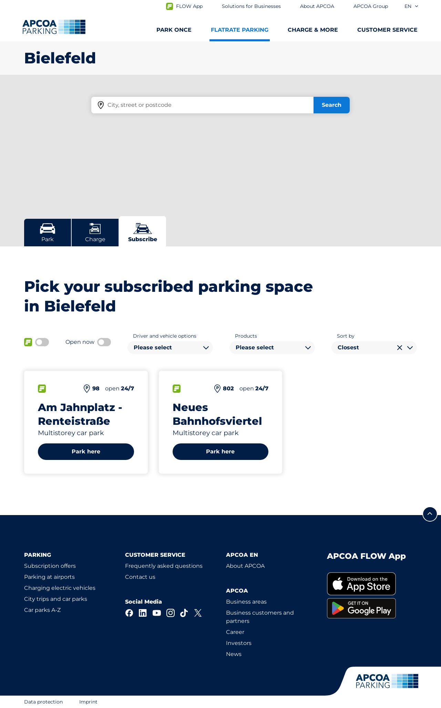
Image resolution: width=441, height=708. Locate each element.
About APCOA (245, 566)
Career (235, 632)
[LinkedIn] (143, 613)
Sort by (346, 336)
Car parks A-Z (42, 610)
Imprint (88, 702)
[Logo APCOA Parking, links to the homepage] (54, 26)
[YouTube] (157, 613)
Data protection (43, 702)
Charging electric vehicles (59, 588)
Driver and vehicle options (164, 336)
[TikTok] (184, 613)
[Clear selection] (400, 347)
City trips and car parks (55, 599)
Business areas (246, 601)
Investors (239, 643)
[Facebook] (129, 613)
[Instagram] (170, 613)
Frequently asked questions (164, 566)
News (234, 654)
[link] (372, 583)
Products (246, 336)
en (411, 6)
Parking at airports (49, 577)
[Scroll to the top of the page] (430, 514)
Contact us (140, 577)
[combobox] (170, 347)
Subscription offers (50, 566)
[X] (198, 613)
